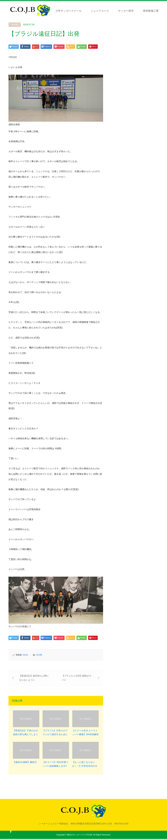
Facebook (11, 831)
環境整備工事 (151, 10)
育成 (43, 10)
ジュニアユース (100, 10)
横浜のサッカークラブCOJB (79, 835)
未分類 (15, 25)
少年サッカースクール (68, 10)
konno (25, 655)
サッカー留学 (126, 10)
